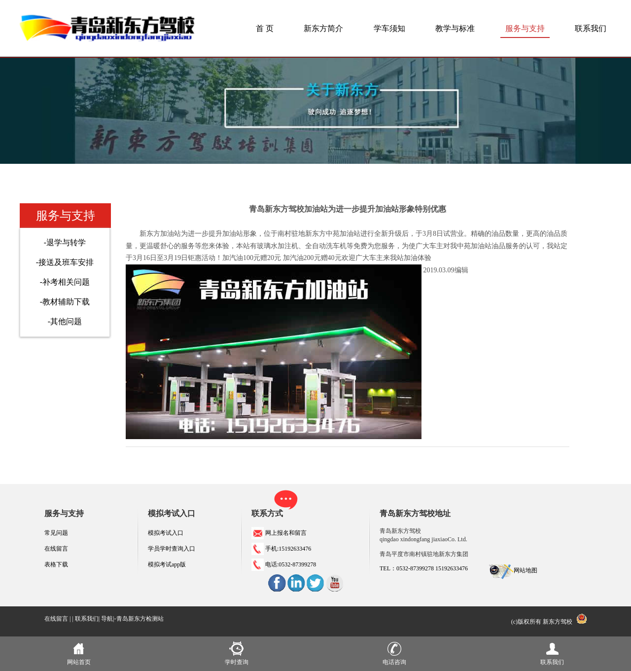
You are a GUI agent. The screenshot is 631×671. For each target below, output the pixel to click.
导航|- (108, 618)
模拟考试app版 (167, 564)
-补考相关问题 (65, 282)
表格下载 (56, 564)
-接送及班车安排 (65, 262)
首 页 (265, 28)
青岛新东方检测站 (140, 618)
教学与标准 (455, 28)
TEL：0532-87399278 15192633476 (424, 568)
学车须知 (389, 28)
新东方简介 (323, 28)
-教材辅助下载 (65, 302)
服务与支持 (525, 28)
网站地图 (525, 570)
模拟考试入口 (165, 532)
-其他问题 (65, 321)
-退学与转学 (65, 242)
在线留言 (56, 548)
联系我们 (590, 28)
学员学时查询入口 (171, 548)
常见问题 (56, 532)
